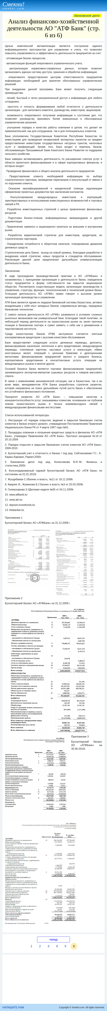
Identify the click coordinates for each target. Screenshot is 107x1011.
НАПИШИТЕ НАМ (13, 1007)
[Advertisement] (53, 979)
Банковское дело (87, 15)
